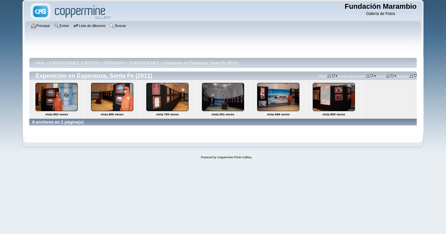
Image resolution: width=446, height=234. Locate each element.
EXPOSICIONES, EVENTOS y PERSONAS (87, 63)
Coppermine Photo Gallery (234, 157)
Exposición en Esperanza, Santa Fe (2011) (201, 63)
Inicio (40, 63)
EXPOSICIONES (144, 63)
